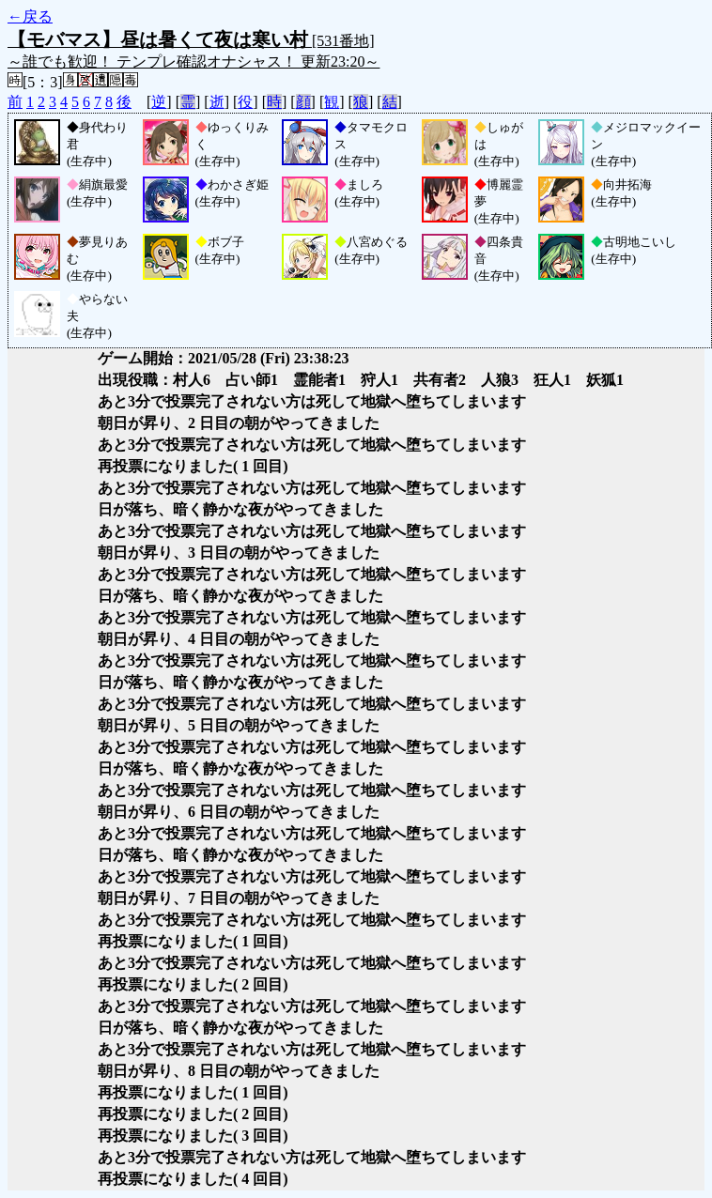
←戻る (30, 16)
